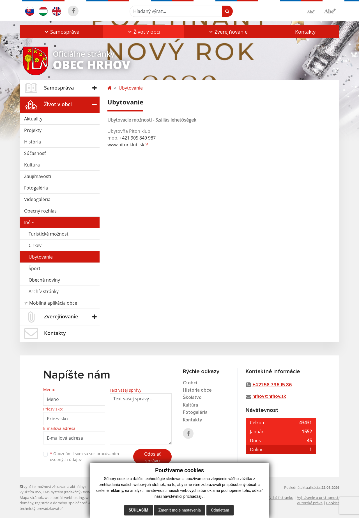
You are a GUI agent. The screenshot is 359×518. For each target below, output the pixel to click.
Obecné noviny (44, 280)
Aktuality (33, 119)
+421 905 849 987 (137, 138)
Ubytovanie (41, 257)
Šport (34, 268)
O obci (190, 383)
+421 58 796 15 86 (272, 385)
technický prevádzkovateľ (41, 508)
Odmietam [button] (220, 510)
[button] (61, 31)
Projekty (33, 130)
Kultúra (32, 165)
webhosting (74, 497)
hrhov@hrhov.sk (269, 396)
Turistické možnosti (49, 234)
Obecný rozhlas (40, 211)
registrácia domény (51, 502)
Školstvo (192, 397)
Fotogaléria (36, 188)
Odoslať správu (152, 457)
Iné (29, 222)
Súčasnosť (35, 153)
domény (26, 502)
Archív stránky (44, 291)
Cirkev (35, 245)
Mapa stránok (31, 497)
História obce (197, 390)
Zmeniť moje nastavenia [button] (179, 510)
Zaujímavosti (37, 176)
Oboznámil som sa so (84, 456)
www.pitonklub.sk (125, 145)
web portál (54, 497)
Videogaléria (37, 199)
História (32, 142)
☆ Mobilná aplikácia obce (50, 303)
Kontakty (305, 31)
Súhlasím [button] (138, 510)
